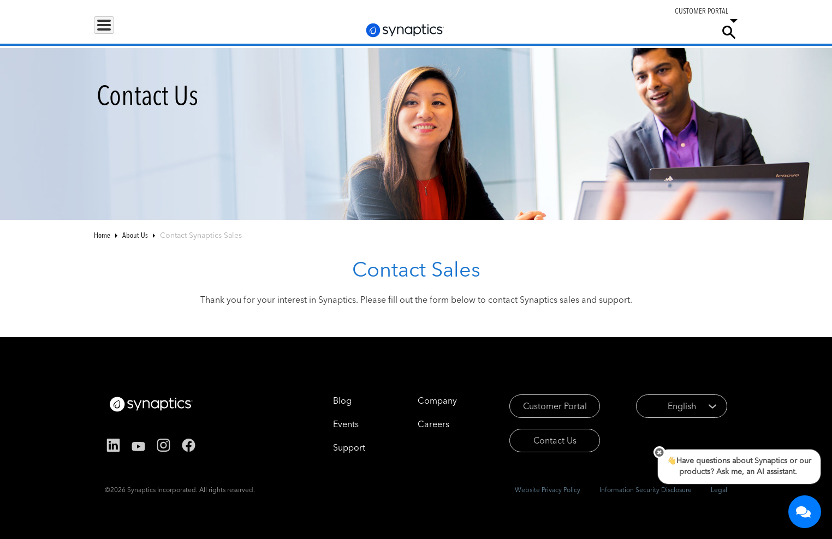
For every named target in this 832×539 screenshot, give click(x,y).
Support (592, 31)
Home (102, 235)
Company (687, 31)
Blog (327, 400)
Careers (642, 32)
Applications (177, 31)
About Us (135, 235)
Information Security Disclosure (645, 490)
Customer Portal (540, 405)
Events (330, 423)
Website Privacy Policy (547, 490)
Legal (719, 490)
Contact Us (540, 440)
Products (118, 31)
